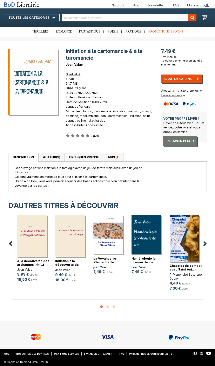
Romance (64, 32)
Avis (113, 157)
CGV (6, 353)
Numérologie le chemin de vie (144, 260)
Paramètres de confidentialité (150, 353)
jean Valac (100, 267)
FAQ (176, 5)
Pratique (133, 32)
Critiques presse (84, 157)
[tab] (23, 157)
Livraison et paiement (99, 353)
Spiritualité (73, 74)
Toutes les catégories (31, 18)
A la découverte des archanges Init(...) (33, 263)
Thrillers (40, 32)
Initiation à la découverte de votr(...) (67, 264)
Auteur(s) (51, 157)
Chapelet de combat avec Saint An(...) (186, 267)
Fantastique (89, 32)
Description (23, 157)
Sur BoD (118, 5)
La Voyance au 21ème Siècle (104, 260)
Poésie (113, 32)
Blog (136, 5)
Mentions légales (66, 353)
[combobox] (129, 17)
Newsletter (156, 5)
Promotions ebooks (165, 32)
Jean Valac (74, 64)
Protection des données (32, 353)
